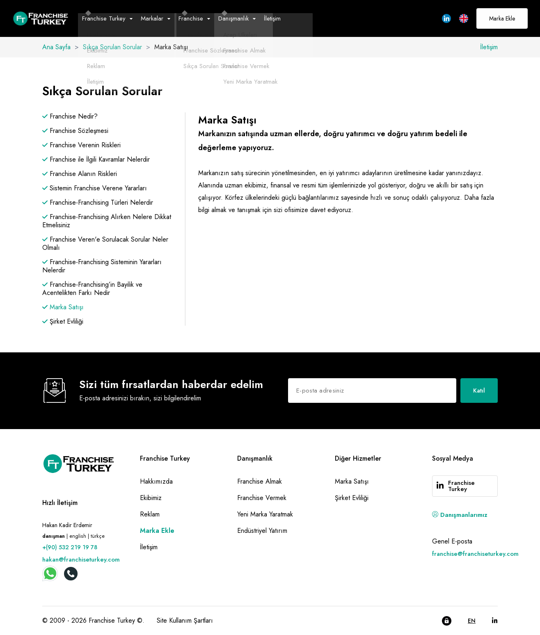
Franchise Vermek (261, 498)
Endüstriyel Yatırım (262, 530)
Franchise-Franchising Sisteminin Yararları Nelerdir (102, 266)
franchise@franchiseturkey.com (475, 553)
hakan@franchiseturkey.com (81, 559)
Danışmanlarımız (459, 514)
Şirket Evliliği (62, 322)
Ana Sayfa (56, 47)
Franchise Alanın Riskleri (79, 174)
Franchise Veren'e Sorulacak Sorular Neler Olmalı (105, 243)
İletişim (272, 18)
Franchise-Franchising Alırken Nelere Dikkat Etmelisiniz (106, 221)
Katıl (479, 390)
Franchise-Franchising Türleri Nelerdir (97, 203)
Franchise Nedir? (70, 116)
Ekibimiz (151, 498)
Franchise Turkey (461, 485)
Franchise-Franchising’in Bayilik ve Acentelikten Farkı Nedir (92, 289)
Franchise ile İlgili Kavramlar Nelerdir (96, 159)
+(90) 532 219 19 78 (69, 547)
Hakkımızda (156, 481)
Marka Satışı (63, 307)
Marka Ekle (502, 18)
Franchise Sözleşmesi (75, 131)
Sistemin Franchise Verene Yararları (94, 188)
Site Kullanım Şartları (185, 620)
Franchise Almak (259, 481)
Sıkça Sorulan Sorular (112, 47)
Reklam (150, 514)
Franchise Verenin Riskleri (81, 145)
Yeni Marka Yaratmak (265, 514)
